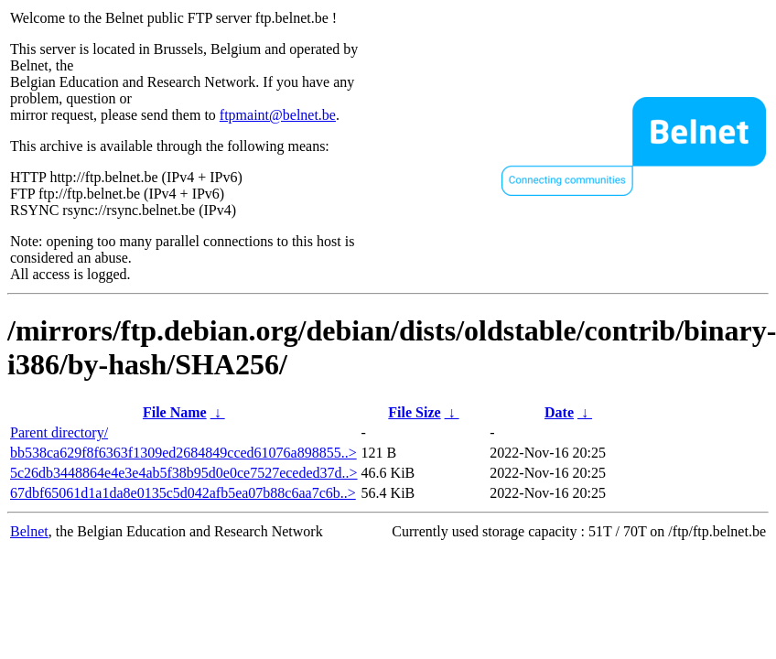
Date (559, 412)
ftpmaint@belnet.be (278, 115)
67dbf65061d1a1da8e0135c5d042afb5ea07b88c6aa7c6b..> (183, 493)
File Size (414, 412)
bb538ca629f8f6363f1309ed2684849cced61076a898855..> (183, 452)
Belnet (29, 531)
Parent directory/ (59, 432)
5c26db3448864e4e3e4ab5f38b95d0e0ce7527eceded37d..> (184, 473)
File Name (175, 412)
